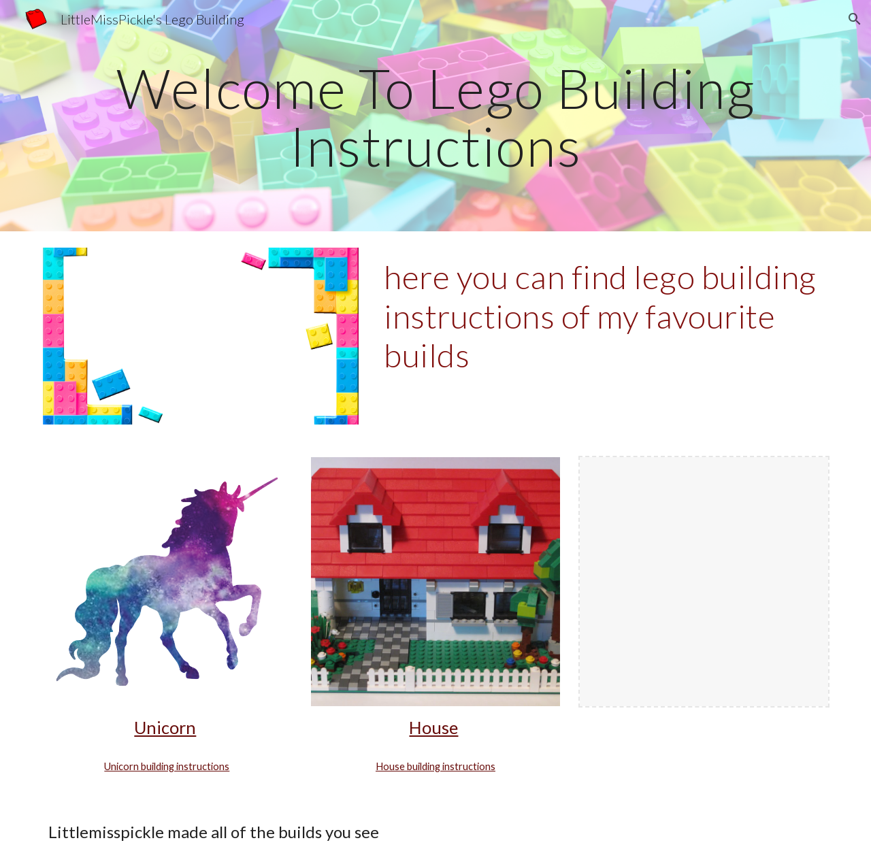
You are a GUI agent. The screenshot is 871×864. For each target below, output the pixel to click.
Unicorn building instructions (166, 766)
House (433, 727)
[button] (854, 19)
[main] (435, 116)
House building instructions (435, 766)
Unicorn (165, 727)
